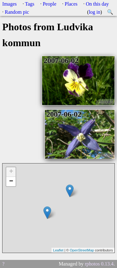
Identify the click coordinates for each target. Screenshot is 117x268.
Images (9, 4)
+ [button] (11, 172)
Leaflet (58, 250)
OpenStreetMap (82, 250)
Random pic (17, 12)
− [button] (11, 181)
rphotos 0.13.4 (99, 263)
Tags (29, 4)
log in (94, 12)
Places (71, 4)
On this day (97, 4)
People (49, 4)
